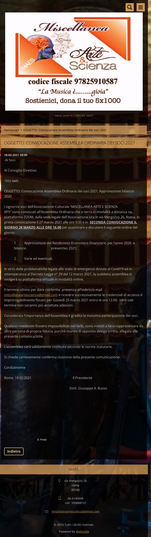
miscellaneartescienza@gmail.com (31, 295)
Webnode (82, 531)
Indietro (13, 451)
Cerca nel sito (130, 7)
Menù (141, 7)
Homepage (11, 130)
